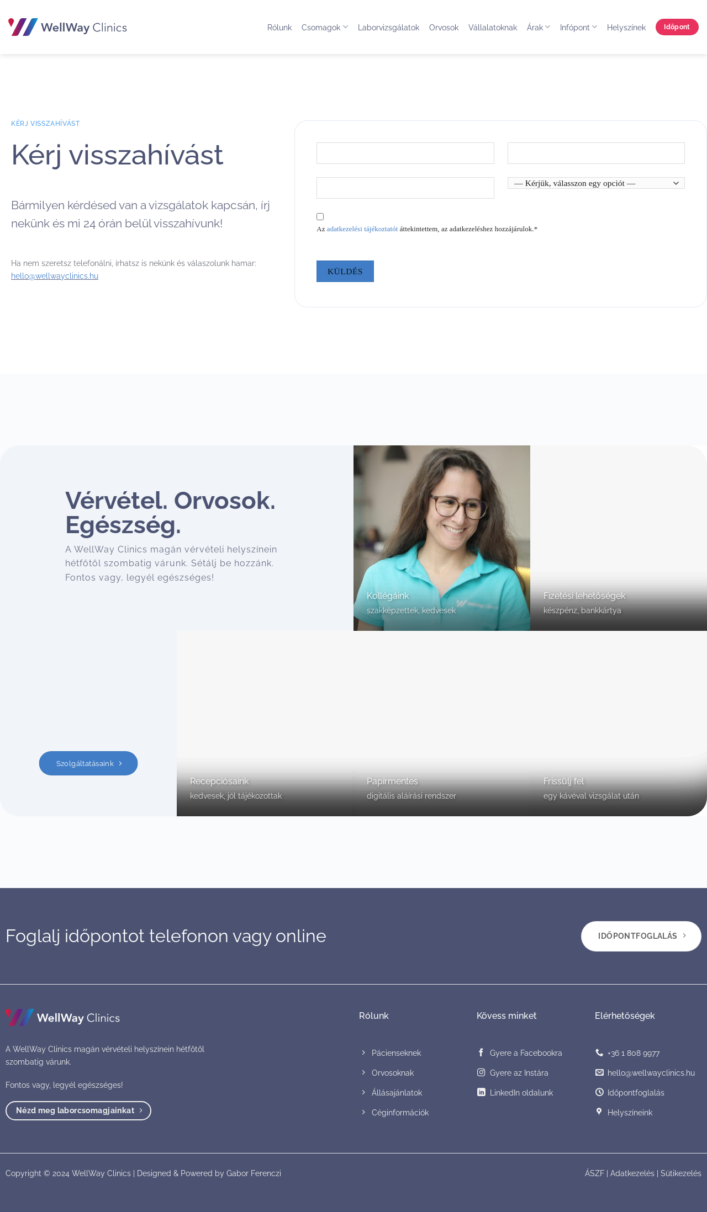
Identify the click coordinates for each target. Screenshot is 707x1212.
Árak (538, 27)
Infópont (578, 27)
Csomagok (324, 27)
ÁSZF (594, 1173)
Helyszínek (626, 27)
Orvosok (443, 27)
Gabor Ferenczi (253, 1173)
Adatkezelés (632, 1173)
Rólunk (279, 27)
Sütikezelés (681, 1173)
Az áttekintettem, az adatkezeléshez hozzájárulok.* (426, 229)
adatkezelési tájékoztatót (362, 229)
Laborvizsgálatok (388, 27)
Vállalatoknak (492, 27)
